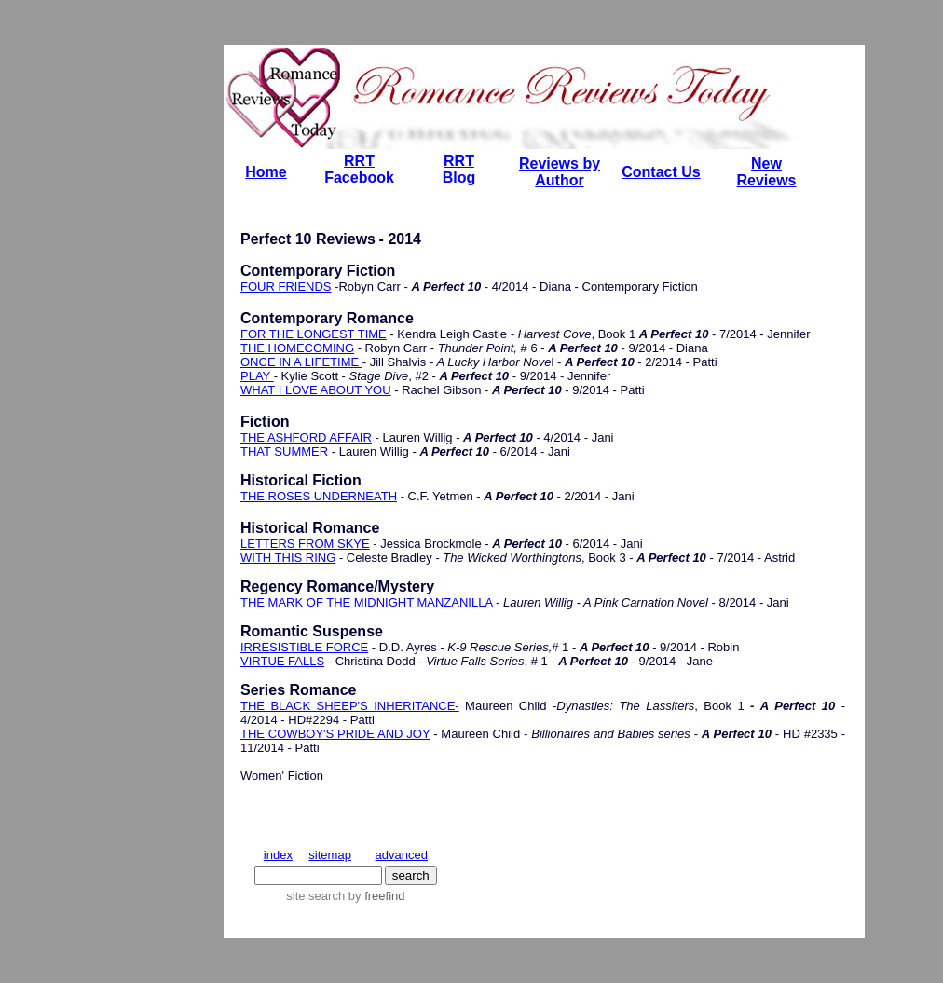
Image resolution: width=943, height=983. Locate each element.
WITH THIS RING (287, 558)
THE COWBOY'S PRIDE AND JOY (335, 734)
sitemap (329, 855)
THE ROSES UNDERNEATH (318, 496)
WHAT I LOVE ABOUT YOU (315, 390)
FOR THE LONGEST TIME (313, 334)
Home (265, 172)
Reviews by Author (559, 172)
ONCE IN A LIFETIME (301, 362)
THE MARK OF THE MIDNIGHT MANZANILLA (366, 602)
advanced (402, 855)
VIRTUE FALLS (282, 661)
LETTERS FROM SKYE (305, 544)
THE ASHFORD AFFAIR (306, 437)
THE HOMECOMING (297, 348)
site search (315, 896)
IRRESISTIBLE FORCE (304, 647)
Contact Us (661, 172)
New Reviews (766, 172)
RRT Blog (459, 169)
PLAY (257, 376)
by (374, 896)
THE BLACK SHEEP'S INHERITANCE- (349, 706)
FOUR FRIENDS (286, 287)
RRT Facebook (359, 169)
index (278, 855)
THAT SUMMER (284, 451)
